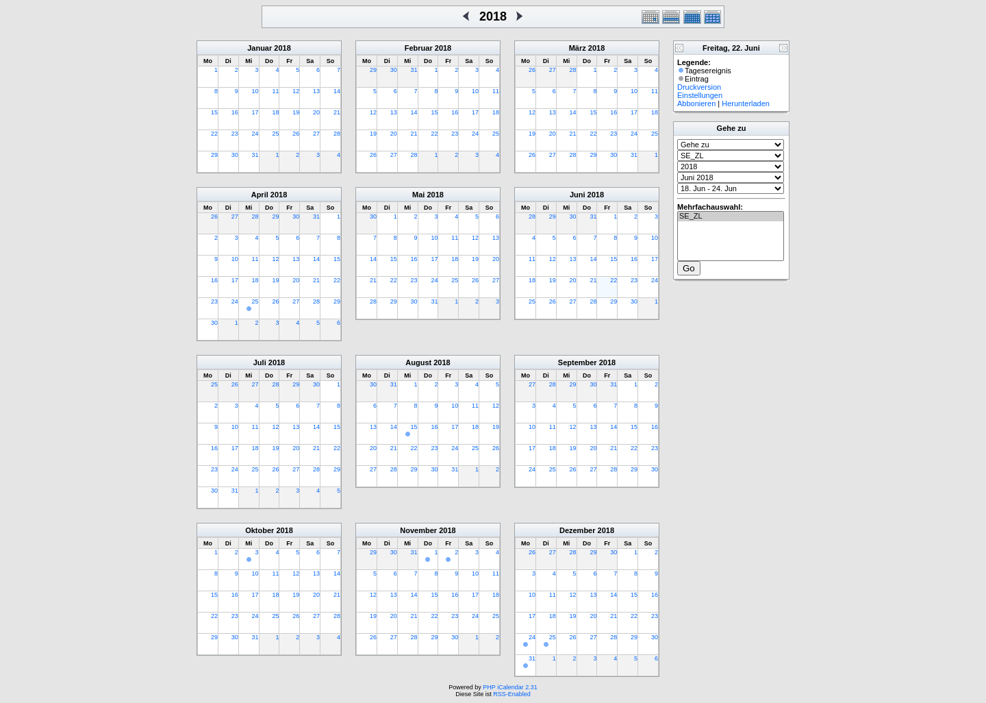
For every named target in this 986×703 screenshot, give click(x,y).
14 (336, 91)
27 (316, 133)
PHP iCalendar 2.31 (510, 687)
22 (214, 133)
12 (295, 91)
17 (255, 112)
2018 (282, 48)
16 (234, 112)
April (259, 194)
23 (234, 133)
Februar (419, 48)
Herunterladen (746, 103)
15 (214, 112)
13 (316, 91)
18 (275, 112)
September (577, 362)
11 (275, 91)
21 (336, 112)
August (418, 362)
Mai (418, 194)
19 (295, 112)
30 (234, 154)
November (418, 530)
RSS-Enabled (512, 694)
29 (214, 154)
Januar (259, 48)
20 (316, 112)
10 (255, 91)
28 (336, 133)
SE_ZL (730, 216)
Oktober (259, 530)
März (577, 48)
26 (295, 133)
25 (275, 133)
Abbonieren (696, 103)
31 (255, 154)
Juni (577, 194)
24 (255, 133)
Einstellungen (699, 95)
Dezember (577, 530)
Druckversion (699, 87)
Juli (259, 362)
